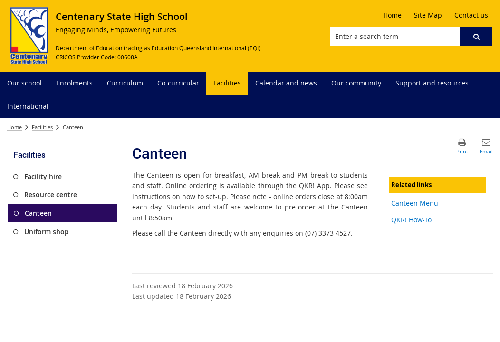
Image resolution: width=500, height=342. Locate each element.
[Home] (392, 15)
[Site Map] (428, 15)
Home (14, 127)
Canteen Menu (414, 203)
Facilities (42, 127)
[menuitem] (24, 83)
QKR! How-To (411, 219)
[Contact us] (471, 15)
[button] (476, 36)
